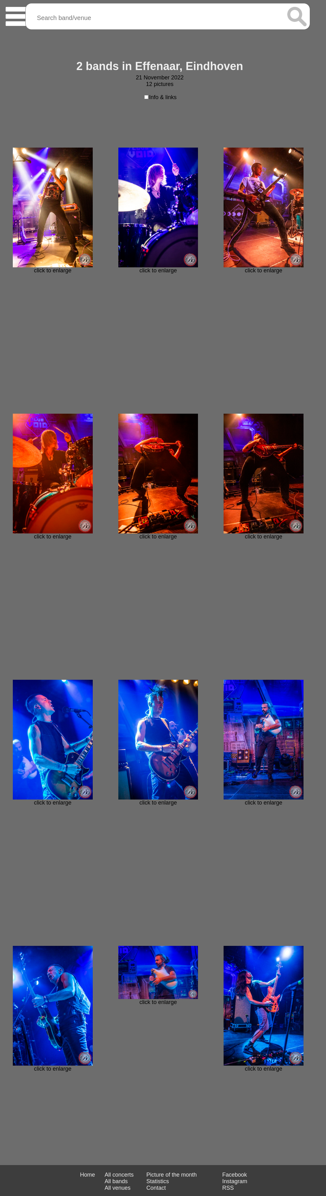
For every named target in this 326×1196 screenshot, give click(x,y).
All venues (118, 1188)
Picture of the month (171, 1175)
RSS (228, 1188)
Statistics (157, 1181)
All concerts (119, 1175)
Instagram (234, 1181)
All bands (116, 1181)
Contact (156, 1188)
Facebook (234, 1175)
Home (87, 1175)
